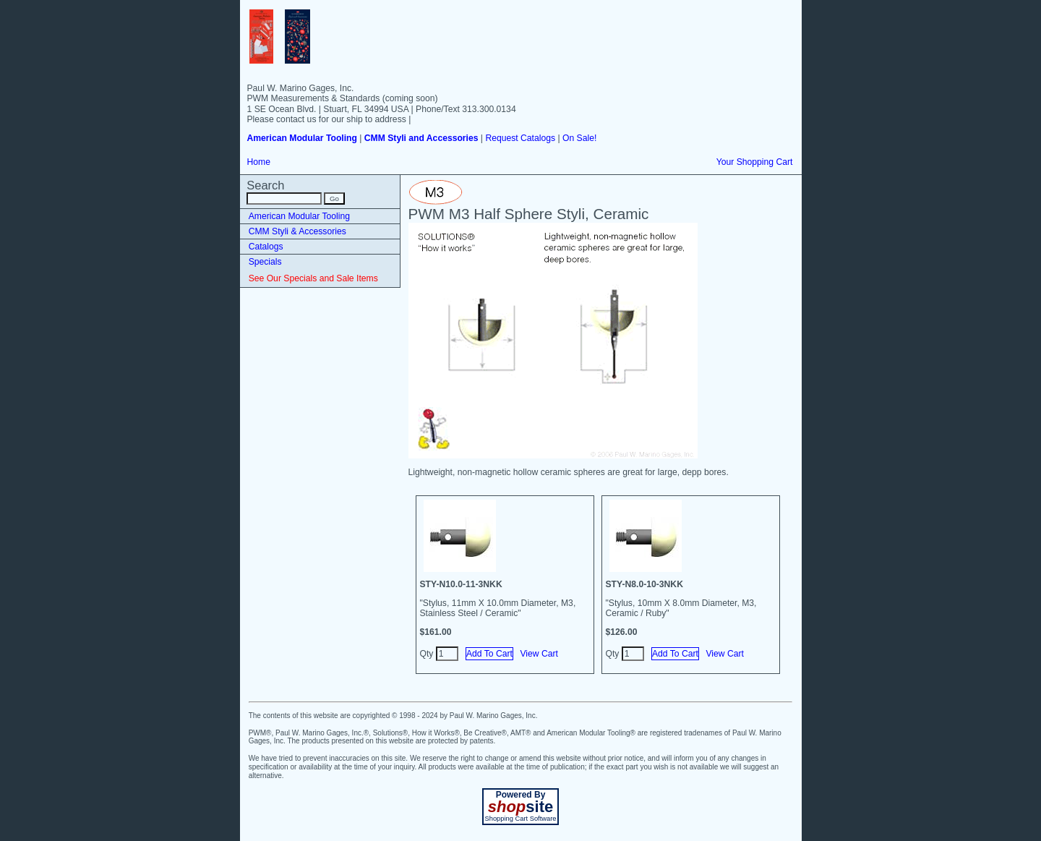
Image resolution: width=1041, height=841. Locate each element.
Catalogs (266, 247)
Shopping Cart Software (520, 818)
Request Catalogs (520, 138)
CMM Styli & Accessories (297, 231)
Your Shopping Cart (754, 162)
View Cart (538, 654)
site (520, 807)
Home (258, 162)
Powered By (521, 795)
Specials (265, 262)
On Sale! (579, 138)
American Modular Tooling (299, 216)
